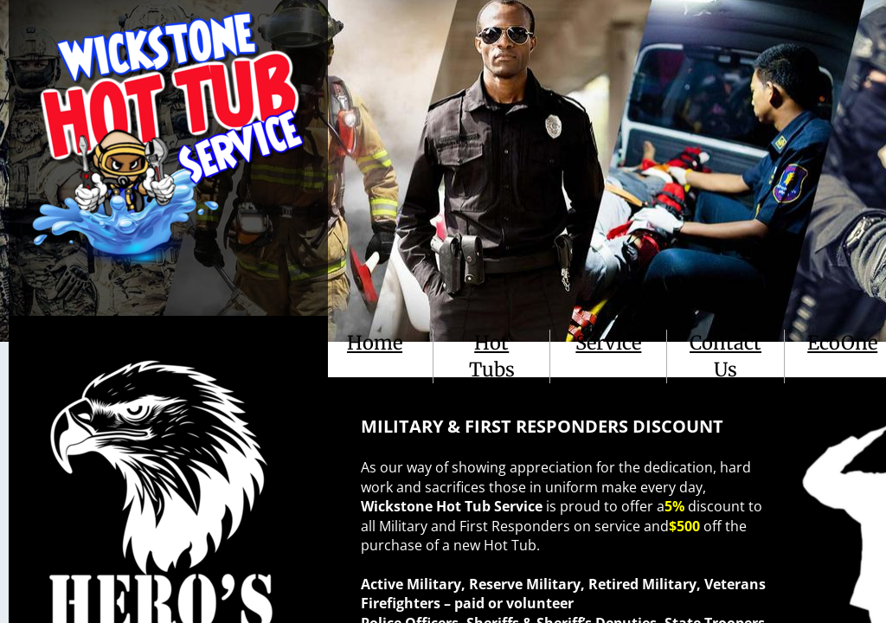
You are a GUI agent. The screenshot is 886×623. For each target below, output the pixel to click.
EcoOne (842, 343)
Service (608, 343)
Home (374, 343)
